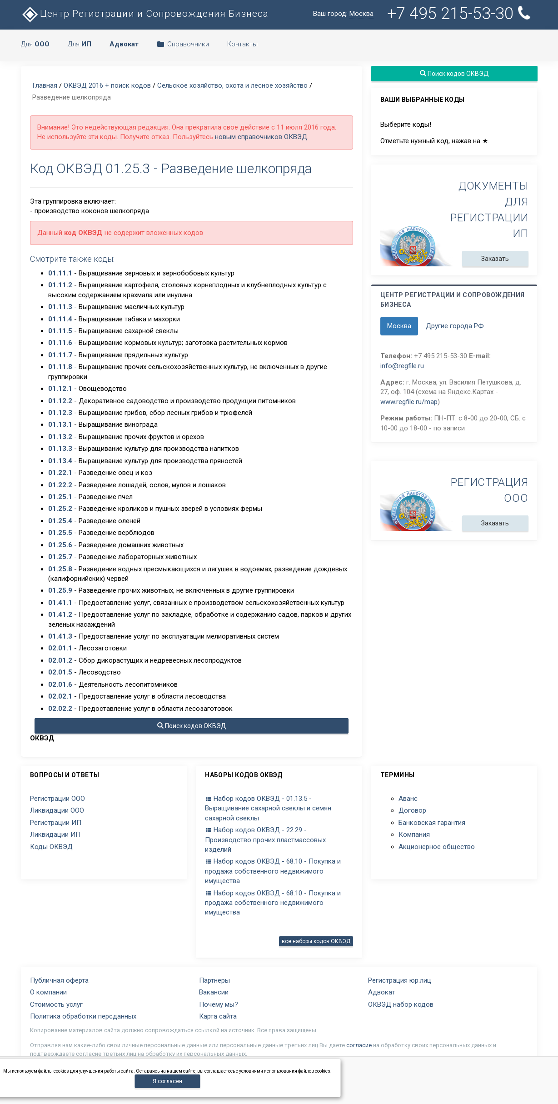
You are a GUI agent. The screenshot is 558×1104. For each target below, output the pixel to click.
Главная (44, 85)
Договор (412, 810)
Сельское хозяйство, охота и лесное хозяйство (232, 85)
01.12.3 (60, 413)
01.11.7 (60, 355)
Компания (414, 834)
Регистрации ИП (55, 823)
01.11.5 (60, 331)
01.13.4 (60, 461)
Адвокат (381, 992)
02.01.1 (60, 648)
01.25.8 (60, 569)
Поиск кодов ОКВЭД (191, 725)
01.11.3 (60, 307)
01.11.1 (60, 273)
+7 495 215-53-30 (460, 13)
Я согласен (167, 1081)
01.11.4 (60, 319)
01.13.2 (60, 437)
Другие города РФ (455, 326)
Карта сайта (218, 1016)
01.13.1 (60, 424)
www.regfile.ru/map (409, 402)
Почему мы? (218, 1004)
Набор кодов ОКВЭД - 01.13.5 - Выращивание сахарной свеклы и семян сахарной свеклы (268, 808)
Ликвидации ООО (57, 810)
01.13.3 (60, 449)
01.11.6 (60, 343)
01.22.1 (60, 473)
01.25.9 (60, 590)
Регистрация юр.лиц (399, 980)
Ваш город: (343, 14)
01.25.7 (60, 557)
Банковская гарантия (432, 823)
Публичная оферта (59, 980)
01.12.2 (60, 401)
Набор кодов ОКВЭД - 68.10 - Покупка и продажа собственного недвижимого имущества (273, 871)
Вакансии (214, 992)
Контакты (242, 44)
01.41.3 (60, 636)
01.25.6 (60, 545)
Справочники (183, 44)
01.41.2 (60, 614)
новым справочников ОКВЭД (261, 137)
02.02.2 (60, 708)
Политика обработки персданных (83, 1016)
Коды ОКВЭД (51, 847)
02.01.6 (60, 684)
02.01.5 (60, 672)
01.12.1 (60, 389)
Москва (399, 326)
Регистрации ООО (57, 798)
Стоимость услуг (56, 1004)
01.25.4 (60, 521)
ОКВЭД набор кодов (400, 1004)
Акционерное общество (437, 847)
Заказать (495, 258)
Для (35, 44)
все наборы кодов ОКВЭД (316, 941)
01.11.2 (60, 285)
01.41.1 (60, 603)
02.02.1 (60, 696)
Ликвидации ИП (55, 834)
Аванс (408, 798)
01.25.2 (60, 509)
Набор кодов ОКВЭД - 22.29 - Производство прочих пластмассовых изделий (265, 840)
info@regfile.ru (402, 366)
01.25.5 (60, 533)
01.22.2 (60, 485)
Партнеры (214, 980)
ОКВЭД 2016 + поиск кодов (107, 85)
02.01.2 (60, 660)
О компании (48, 992)
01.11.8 (60, 367)
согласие (359, 1045)
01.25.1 (60, 497)
